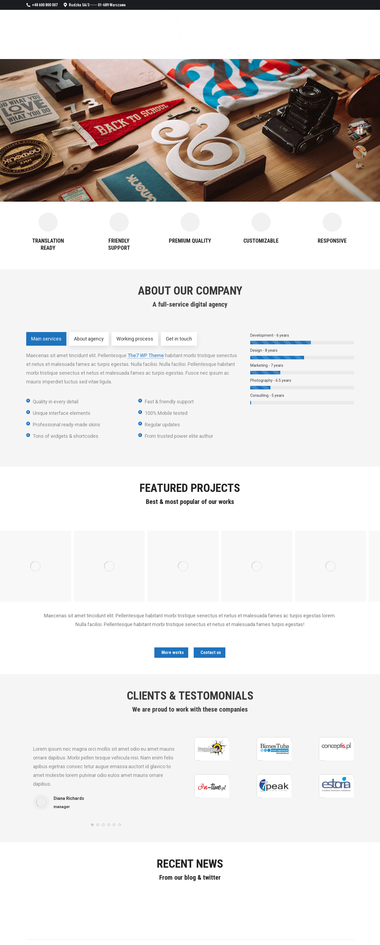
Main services (46, 339)
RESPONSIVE (332, 240)
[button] (92, 824)
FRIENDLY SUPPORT (119, 244)
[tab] (46, 339)
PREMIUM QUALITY (190, 240)
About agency (89, 339)
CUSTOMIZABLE (261, 240)
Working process (134, 339)
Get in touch (179, 339)
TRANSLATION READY (48, 244)
